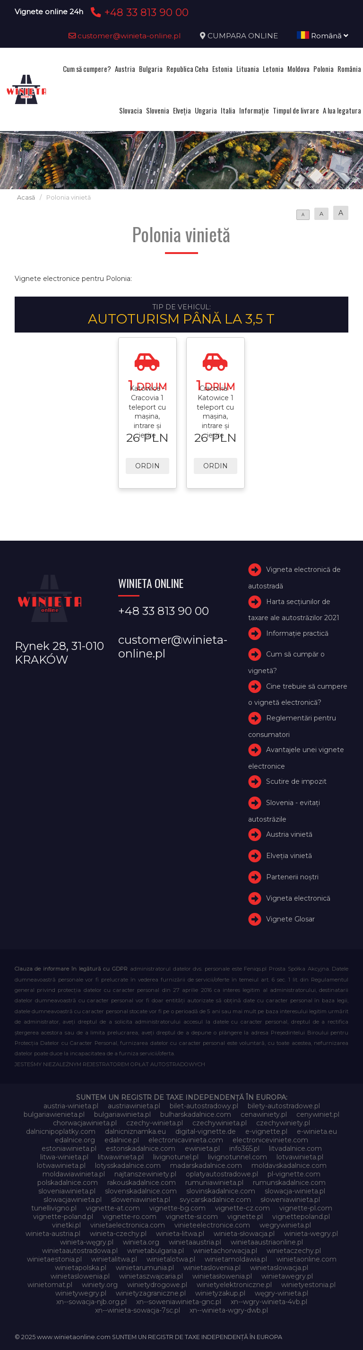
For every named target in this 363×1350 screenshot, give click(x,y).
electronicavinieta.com (185, 1140)
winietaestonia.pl (54, 1259)
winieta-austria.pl (53, 1233)
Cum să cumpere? (87, 68)
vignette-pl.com (305, 1208)
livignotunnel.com (237, 1157)
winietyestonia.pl (308, 1284)
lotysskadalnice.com (128, 1165)
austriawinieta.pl (134, 1106)
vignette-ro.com (129, 1216)
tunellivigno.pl (54, 1208)
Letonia (273, 68)
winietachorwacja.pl (225, 1250)
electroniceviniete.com (270, 1140)
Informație (254, 110)
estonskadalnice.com (140, 1148)
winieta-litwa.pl (180, 1233)
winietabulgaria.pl (155, 1250)
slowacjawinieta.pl (72, 1199)
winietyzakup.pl (220, 1293)
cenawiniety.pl (264, 1114)
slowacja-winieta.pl (295, 1191)
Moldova (298, 68)
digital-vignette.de (205, 1131)
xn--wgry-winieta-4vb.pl (269, 1301)
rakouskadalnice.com (141, 1182)
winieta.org (141, 1242)
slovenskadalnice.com (141, 1191)
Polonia (323, 68)
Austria (125, 68)
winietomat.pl (49, 1284)
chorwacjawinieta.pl (85, 1123)
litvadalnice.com (295, 1148)
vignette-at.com (113, 1208)
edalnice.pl (121, 1140)
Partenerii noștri (292, 877)
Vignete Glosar (290, 919)
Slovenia (157, 110)
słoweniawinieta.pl (290, 1199)
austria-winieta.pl (70, 1106)
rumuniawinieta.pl (214, 1182)
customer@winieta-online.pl (125, 35)
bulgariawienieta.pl (54, 1114)
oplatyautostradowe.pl (222, 1174)
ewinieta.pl (202, 1148)
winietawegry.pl (287, 1276)
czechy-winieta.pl (154, 1123)
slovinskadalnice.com (220, 1191)
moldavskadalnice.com (289, 1165)
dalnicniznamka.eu (135, 1131)
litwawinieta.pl (121, 1157)
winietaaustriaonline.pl (267, 1242)
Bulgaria (151, 68)
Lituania (247, 68)
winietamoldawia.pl (236, 1259)
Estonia (222, 68)
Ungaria (206, 110)
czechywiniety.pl (283, 1123)
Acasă (26, 197)
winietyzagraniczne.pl (151, 1293)
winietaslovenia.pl (212, 1267)
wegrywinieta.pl (285, 1225)
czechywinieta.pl (219, 1123)
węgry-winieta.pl (281, 1293)
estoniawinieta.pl (69, 1148)
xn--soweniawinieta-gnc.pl (178, 1301)
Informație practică (297, 633)
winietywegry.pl (80, 1293)
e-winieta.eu (317, 1131)
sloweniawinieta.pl (140, 1199)
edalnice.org (75, 1140)
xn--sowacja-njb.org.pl (91, 1301)
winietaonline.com (307, 1259)
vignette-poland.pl (63, 1216)
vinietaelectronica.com (127, 1225)
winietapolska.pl (80, 1267)
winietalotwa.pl (171, 1259)
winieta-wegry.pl (311, 1233)
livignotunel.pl (176, 1157)
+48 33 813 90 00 (138, 12)
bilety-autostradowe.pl (284, 1106)
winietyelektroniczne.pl (234, 1284)
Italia (228, 110)
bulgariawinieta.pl (122, 1114)
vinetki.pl (66, 1225)
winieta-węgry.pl (86, 1242)
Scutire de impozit (296, 781)
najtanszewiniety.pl (145, 1174)
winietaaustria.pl (195, 1242)
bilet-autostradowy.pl (204, 1106)
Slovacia (130, 110)
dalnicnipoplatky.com (60, 1131)
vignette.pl (245, 1216)
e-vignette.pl (266, 1131)
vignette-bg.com (177, 1208)
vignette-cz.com (242, 1208)
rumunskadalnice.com (289, 1182)
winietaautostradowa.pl (80, 1250)
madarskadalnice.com (206, 1165)
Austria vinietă (289, 834)
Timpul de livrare (296, 110)
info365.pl (244, 1148)
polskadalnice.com (67, 1182)
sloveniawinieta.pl (66, 1191)
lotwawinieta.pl (61, 1165)
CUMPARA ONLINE (242, 35)
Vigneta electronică (298, 898)
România (349, 68)
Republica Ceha (187, 68)
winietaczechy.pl (294, 1250)
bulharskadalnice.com (195, 1114)
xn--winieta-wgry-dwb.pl (229, 1310)
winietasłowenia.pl (222, 1276)
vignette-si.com (192, 1216)
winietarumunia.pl (145, 1267)
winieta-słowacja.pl (244, 1233)
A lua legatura (342, 110)
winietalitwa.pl (114, 1259)
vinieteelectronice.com (212, 1225)
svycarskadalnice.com (215, 1199)
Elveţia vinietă (289, 855)
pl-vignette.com (294, 1174)
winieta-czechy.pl (118, 1233)
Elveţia (182, 110)
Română (322, 35)
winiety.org (100, 1284)
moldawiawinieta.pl (74, 1174)
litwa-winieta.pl (64, 1157)
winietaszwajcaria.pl (151, 1276)
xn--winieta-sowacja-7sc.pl (137, 1310)
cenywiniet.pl (317, 1114)
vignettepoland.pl (301, 1216)
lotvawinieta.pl (300, 1157)
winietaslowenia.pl (80, 1276)
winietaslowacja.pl (279, 1267)
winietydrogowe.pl (157, 1284)
